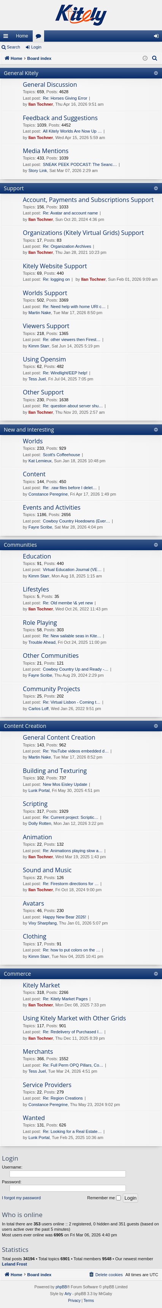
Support (14, 188)
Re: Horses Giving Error (65, 98)
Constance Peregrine (48, 494)
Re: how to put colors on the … (71, 950)
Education (37, 556)
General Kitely (21, 73)
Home (22, 36)
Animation (37, 837)
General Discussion (50, 84)
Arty (68, 1294)
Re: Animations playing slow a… (73, 850)
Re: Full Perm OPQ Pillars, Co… (73, 1065)
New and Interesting (29, 429)
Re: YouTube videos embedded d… (76, 751)
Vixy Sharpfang (43, 923)
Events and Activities (52, 507)
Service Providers (47, 1085)
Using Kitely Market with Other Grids (74, 1018)
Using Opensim (44, 359)
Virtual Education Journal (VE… (72, 569)
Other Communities (51, 655)
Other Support (43, 392)
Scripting (35, 804)
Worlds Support (45, 293)
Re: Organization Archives (67, 246)
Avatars (33, 903)
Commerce (17, 973)
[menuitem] (154, 58)
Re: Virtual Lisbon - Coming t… (71, 702)
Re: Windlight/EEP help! (65, 373)
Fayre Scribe (40, 527)
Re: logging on (56, 279)
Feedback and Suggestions (60, 118)
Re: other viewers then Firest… (72, 339)
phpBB (61, 1287)
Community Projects (51, 689)
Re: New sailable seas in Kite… (72, 636)
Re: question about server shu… (73, 406)
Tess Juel (37, 379)
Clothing (34, 936)
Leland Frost (14, 1264)
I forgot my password (21, 1197)
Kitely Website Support (55, 266)
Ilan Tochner (41, 104)
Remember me (104, 1198)
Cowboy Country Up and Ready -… (75, 669)
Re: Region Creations (63, 1098)
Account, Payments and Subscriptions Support (88, 200)
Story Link (38, 170)
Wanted (34, 1118)
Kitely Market (41, 985)
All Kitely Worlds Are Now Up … (72, 131)
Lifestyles (36, 589)
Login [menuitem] (158, 37)
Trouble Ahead (42, 642)
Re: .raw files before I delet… (70, 487)
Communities (20, 544)
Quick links (7, 37)
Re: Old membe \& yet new (68, 603)
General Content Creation (59, 737)
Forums (40, 37)
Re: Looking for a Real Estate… (72, 1131)
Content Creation (25, 725)
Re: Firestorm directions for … (71, 883)
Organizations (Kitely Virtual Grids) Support (83, 232)
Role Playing (40, 622)
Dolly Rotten (40, 823)
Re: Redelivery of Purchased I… (73, 1032)
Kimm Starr (39, 346)
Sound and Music (47, 870)
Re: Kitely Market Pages (65, 999)
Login (36, 47)
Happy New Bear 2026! (64, 917)
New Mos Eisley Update (65, 784)
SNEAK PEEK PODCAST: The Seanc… (80, 164)
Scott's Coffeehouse (61, 454)
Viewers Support (46, 326)
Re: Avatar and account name (70, 213)
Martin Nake (40, 312)
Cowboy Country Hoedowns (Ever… (76, 521)
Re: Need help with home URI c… (74, 306)
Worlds (33, 441)
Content (34, 474)
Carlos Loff (39, 708)
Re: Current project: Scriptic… (70, 817)
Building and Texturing (55, 771)
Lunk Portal (39, 790)
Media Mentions (45, 151)
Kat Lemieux (40, 460)
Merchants (38, 1051)
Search (13, 47)
